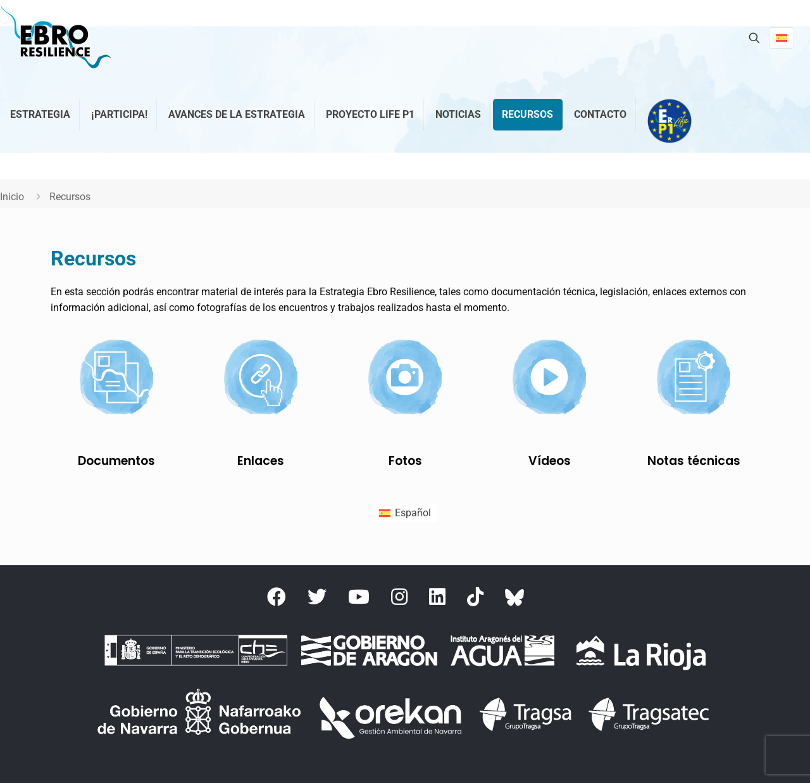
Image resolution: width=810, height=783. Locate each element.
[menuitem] (405, 513)
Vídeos (549, 460)
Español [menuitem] (413, 513)
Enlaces (260, 460)
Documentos (116, 460)
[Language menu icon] (781, 38)
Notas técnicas (693, 460)
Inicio (12, 197)
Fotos (405, 460)
